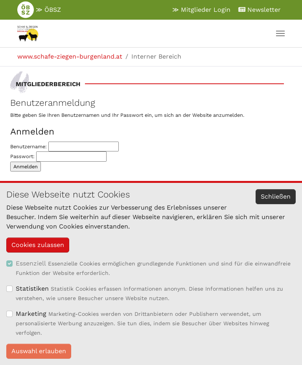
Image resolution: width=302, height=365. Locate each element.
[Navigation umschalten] (280, 33)
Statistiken (32, 288)
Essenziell (31, 263)
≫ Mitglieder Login (201, 9)
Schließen (276, 196)
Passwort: (58, 156)
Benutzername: (64, 146)
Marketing (31, 313)
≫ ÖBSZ (39, 10)
